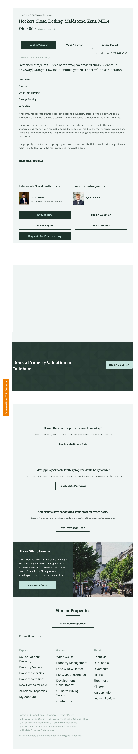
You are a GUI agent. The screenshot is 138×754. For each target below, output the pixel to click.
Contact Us (64, 701)
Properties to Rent (32, 679)
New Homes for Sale (33, 685)
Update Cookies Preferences (38, 730)
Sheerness (101, 681)
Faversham (101, 669)
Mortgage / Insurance (71, 675)
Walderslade (102, 692)
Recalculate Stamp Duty (72, 444)
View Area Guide (38, 585)
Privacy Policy (66, 715)
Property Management (72, 663)
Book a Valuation (119, 364)
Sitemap (51, 715)
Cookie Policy (80, 719)
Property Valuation (32, 667)
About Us (100, 657)
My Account (27, 697)
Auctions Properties (33, 691)
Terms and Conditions (31, 715)
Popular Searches (29, 636)
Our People (101, 663)
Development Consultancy (65, 683)
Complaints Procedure (64, 722)
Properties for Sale (32, 673)
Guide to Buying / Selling (68, 693)
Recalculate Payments (73, 486)
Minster (99, 687)
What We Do (65, 657)
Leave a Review (104, 698)
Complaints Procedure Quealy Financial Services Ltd (51, 726)
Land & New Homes (70, 669)
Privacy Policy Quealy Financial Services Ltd (46, 719)
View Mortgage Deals (73, 527)
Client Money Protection (35, 722)
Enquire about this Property (6, 398)
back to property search (35, 58)
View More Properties (73, 623)
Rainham (99, 675)
